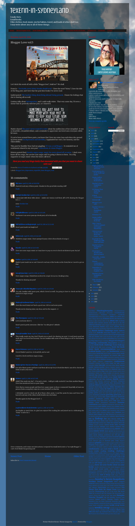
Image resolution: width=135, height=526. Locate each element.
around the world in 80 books (108, 328)
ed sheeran (115, 373)
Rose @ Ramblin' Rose (23, 334)
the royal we (102, 495)
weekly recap (114, 505)
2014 (92, 296)
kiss (123, 412)
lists (109, 419)
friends (91, 389)
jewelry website (119, 408)
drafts (119, 371)
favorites (114, 381)
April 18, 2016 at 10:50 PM (38, 195)
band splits (116, 336)
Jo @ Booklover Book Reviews (26, 408)
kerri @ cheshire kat (23, 195)
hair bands (106, 396)
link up (91, 419)
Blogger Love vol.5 (97, 203)
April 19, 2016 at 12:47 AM (30, 248)
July (94, 155)
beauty (122, 336)
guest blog (109, 395)
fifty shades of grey (102, 383)
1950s (100, 316)
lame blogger (45, 170)
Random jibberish (118, 446)
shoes (122, 462)
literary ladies (116, 419)
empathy (113, 375)
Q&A (111, 445)
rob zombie (105, 457)
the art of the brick (111, 491)
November (96, 144)
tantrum (116, 485)
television (118, 487)
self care (91, 462)
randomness (94, 449)
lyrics (103, 421)
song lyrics (107, 471)
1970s (107, 316)
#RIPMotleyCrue (93, 314)
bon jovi (91, 345)
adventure (98, 324)
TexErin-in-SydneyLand (39, 10)
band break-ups (108, 336)
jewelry (112, 408)
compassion (108, 361)
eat (101, 373)
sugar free (99, 477)
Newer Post (16, 456)
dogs (103, 371)
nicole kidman (98, 435)
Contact (109, 30)
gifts (97, 391)
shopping (91, 465)
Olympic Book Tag (94, 436)
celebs (105, 357)
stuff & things (105, 475)
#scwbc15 (112, 314)
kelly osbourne (101, 412)
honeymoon (104, 402)
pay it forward (104, 440)
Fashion (121, 379)
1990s (119, 316)
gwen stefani (98, 396)
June (94, 157)
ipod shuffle (102, 406)
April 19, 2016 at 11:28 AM (40, 334)
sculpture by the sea (111, 461)
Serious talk (96, 200)
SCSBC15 (102, 461)
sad (95, 459)
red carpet (116, 453)
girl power (109, 391)
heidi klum (100, 400)
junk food (99, 410)
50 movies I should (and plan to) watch (98, 252)
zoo (119, 513)
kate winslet (92, 412)
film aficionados (115, 383)
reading (103, 451)
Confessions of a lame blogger (50, 148)
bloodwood (121, 343)
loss (95, 421)
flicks (122, 385)
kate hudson (120, 410)
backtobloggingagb (118, 334)
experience (92, 379)
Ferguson (91, 383)
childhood (97, 359)
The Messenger (117, 493)
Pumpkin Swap (94, 445)
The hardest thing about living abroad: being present (42, 95)
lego (107, 414)
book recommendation (105, 349)
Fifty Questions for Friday (97, 280)
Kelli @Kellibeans (22, 213)
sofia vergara (114, 469)
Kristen (18, 378)
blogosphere (112, 343)
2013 (92, 299)
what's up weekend (101, 511)
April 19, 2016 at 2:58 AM (36, 273)
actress (100, 323)
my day (116, 431)
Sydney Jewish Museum (113, 483)
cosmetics (91, 363)
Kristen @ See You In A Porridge (27, 365)
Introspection (31, 102)
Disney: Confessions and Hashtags (98, 263)
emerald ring (93, 375)
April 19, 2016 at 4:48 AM (43, 302)
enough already (97, 377)
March (95, 285)
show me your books (103, 465)
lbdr (104, 414)
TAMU (111, 485)
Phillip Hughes (119, 440)
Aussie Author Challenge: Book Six (97, 219)
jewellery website (105, 408)
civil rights (92, 361)
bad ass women (94, 336)
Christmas (121, 359)
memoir (101, 424)
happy (113, 398)
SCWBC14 (121, 461)
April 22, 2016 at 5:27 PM (45, 408)
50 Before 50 (92, 30)
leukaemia (98, 416)
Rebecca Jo (19, 236)
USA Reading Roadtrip (57, 30)
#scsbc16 (104, 314)
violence (96, 503)
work (102, 513)
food (96, 387)
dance (90, 369)
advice (104, 324)
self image (98, 463)
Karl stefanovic (111, 410)
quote (122, 445)
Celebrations (99, 357)
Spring (118, 473)
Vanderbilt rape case (118, 501)
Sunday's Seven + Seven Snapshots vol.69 (98, 209)
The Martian (108, 493)
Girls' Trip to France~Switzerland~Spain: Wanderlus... (98, 226)
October (96, 147)
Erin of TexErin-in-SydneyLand (111, 82)
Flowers (91, 387)
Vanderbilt (108, 501)
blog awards (118, 338)
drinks (97, 373)
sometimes (100, 471)
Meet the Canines (112, 422)
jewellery (96, 408)
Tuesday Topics (113, 499)
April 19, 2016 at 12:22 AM (45, 224)
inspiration (105, 404)
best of (106, 338)
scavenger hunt (119, 459)
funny (102, 389)
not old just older (118, 435)
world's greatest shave (110, 513)
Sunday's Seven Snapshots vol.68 (97, 246)
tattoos (94, 487)
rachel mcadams (97, 446)
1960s (104, 316)
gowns (91, 395)
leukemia (104, 416)
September (97, 149)
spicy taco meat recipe (103, 473)
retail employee (115, 455)
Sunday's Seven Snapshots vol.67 (97, 275)
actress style (108, 323)
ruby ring (91, 459)
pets (112, 440)
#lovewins (110, 312)
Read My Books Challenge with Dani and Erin (98, 240)
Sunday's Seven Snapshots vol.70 (97, 185)
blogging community (98, 343)
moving (112, 429)
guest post (117, 395)
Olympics (103, 436)
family (115, 379)
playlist (98, 443)
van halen (102, 501)
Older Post (79, 456)
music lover (99, 431)
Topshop (118, 497)
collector (100, 361)
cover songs (105, 363)
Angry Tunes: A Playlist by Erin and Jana (98, 166)
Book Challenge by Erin (40, 30)
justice (105, 410)
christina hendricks (111, 359)
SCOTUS (91, 461)
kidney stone (111, 412)
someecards (92, 471)
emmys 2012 (107, 375)
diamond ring (116, 369)
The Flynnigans (21, 318)
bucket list (100, 353)
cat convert (113, 355)
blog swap (94, 340)
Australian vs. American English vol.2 (97, 269)
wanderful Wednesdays (106, 503)
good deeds (120, 393)
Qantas (115, 445)
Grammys (96, 395)
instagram (111, 404)
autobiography (93, 334)
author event (120, 332)
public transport (119, 443)
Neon (99, 433)
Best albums (92, 338)
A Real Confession (97, 196)
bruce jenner (92, 353)
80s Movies (118, 318)
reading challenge (116, 451)
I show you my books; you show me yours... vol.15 (97, 233)
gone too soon (103, 393)
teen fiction (110, 487)
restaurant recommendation (97, 455)
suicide (104, 477)
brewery (122, 351)
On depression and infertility (34, 140)
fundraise (97, 389)
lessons (111, 414)
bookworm (114, 351)
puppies (101, 445)
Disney (94, 371)
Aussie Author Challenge (102, 330)
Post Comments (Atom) (28, 460)
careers (91, 355)
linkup (99, 418)
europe (110, 377)
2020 (93, 131)
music (117, 429)
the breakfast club (98, 493)
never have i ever (106, 433)
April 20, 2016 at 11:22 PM (47, 365)
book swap (120, 349)
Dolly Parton (109, 371)
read (52, 170)
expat (115, 377)
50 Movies (101, 30)
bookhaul (92, 351)
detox (109, 369)
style (112, 475)
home (97, 402)
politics (108, 443)
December (96, 141)
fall (97, 379)
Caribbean (97, 355)
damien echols (120, 367)
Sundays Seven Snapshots (101, 481)
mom (107, 426)
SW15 (116, 481)
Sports (113, 473)
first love (118, 385)
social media (103, 469)
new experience (116, 433)
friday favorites (103, 387)
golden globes (93, 393)
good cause (112, 393)
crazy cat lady (114, 363)
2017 (92, 136)
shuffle (97, 467)
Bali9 (101, 336)
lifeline (122, 416)
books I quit (105, 351)
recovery (109, 453)
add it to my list (118, 323)
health (122, 398)
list (105, 419)
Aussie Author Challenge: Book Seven (97, 179)
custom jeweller (99, 367)
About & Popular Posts (23, 30)
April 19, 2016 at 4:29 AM (45, 289)
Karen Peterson (21, 349)
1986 (115, 316)
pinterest (92, 443)
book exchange (106, 347)
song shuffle (116, 471)
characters (111, 357)
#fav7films (92, 311)
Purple (107, 445)
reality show (103, 453)
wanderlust (117, 503)
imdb (99, 404)
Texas (114, 489)
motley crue (92, 429)
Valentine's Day (93, 501)
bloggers (121, 341)
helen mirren (108, 400)
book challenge (105, 345)
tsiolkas (103, 499)
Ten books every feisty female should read (34, 89)
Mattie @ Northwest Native (25, 302)
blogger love (20, 170)
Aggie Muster (118, 324)
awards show (107, 334)
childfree (91, 359)
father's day (93, 381)
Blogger (89, 522)
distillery (98, 371)
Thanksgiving (99, 491)
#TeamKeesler (93, 316)
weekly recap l (95, 510)
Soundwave (92, 473)
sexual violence (115, 462)
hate (117, 398)
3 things (94, 318)
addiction (92, 324)
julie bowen (92, 410)
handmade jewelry (102, 398)
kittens (91, 414)
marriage (96, 422)
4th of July (100, 318)
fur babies (108, 389)
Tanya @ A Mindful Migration (26, 289)
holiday (91, 402)
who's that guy (113, 511)
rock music (113, 457)
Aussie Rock (92, 332)
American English (99, 326)
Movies (107, 429)
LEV (108, 416)
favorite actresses (104, 381)
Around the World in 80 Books (75, 30)
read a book (113, 449)
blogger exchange (103, 340)
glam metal (117, 391)
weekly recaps (105, 510)
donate (115, 371)
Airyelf (74, 522)
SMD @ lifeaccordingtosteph (26, 224)
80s (113, 318)
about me (114, 321)
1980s (112, 317)
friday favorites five (117, 387)
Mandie (18, 248)
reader (96, 451)
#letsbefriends (93, 312)
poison (104, 443)
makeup (116, 421)
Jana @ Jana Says (22, 273)
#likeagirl (102, 312)
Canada (114, 353)
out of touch (103, 438)
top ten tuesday (109, 497)
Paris (113, 438)
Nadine (18, 259)
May (94, 160)
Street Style (95, 475)
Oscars (97, 438)
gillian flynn (102, 391)
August (95, 152)
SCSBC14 (96, 461)
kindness (118, 412)
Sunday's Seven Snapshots (109, 479)
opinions (91, 438)
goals (122, 391)
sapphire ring (110, 459)
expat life (37, 170)
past (119, 438)
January (95, 290)
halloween (113, 396)
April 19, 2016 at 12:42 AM (32, 236)
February (96, 287)
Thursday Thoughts (96, 497)
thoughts (120, 495)
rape (101, 449)
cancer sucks (120, 353)
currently (102, 365)
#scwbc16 (121, 314)
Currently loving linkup (112, 365)
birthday (111, 338)
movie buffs (100, 429)
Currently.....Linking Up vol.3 (98, 258)
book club (98, 347)
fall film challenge (105, 379)
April (94, 163)
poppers (112, 443)
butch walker (107, 353)
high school (120, 400)
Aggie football (110, 324)
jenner (117, 406)
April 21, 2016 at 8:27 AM (29, 378)
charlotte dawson (119, 357)
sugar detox (92, 477)
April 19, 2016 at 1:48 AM (29, 259)
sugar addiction (119, 475)
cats (119, 355)
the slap (109, 495)
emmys (100, 375)
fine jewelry (112, 385)
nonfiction (107, 435)
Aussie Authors (119, 331)
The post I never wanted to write (35, 129)
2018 (92, 133)
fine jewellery (103, 385)
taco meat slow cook (103, 485)
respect (122, 453)
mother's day (119, 426)
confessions (119, 361)
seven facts (106, 462)
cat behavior (105, 355)
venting (91, 503)
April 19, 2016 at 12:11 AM (36, 213)
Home (12, 30)
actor (96, 323)
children (103, 359)
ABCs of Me (106, 321)
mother (112, 426)
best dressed (100, 338)
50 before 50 (96, 215)
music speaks (109, 431)
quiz (119, 445)
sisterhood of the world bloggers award (111, 467)
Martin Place (103, 422)
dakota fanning (110, 367)
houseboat (113, 402)
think (114, 495)
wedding (106, 505)
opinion (121, 437)
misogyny (96, 426)
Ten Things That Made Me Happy (106, 488)
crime (96, 365)
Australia (100, 333)
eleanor (122, 373)
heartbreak (92, 400)
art (118, 328)
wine (119, 511)
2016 (92, 139)
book (97, 345)
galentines (121, 389)
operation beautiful (112, 436)
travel (98, 499)
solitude (122, 469)
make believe (109, 421)
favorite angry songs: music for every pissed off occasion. (50, 152)
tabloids (94, 485)
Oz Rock (109, 438)
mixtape (102, 426)
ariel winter (96, 328)
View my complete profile (98, 121)
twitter (122, 499)
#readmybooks (119, 312)
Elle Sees (19, 183)
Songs (122, 471)
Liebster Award (115, 416)
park (116, 438)
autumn (100, 334)
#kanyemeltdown (119, 311)
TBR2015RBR (102, 487)
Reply (18, 189)
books (98, 351)
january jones (111, 406)
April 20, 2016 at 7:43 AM (35, 349)
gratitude (102, 395)
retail (107, 455)
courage (97, 363)
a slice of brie (97, 321)
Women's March (95, 513)
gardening (92, 391)
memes (96, 424)
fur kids (115, 389)
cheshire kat (23, 204)
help (114, 400)
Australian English (110, 332)
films (97, 385)
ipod (96, 406)
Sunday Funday (111, 477)
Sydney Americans (100, 483)
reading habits (93, 453)
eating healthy (107, 373)
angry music (109, 326)
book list (115, 347)
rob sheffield (97, 457)
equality (105, 377)
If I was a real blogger (54, 146)
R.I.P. (90, 446)
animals (116, 326)
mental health (109, 424)
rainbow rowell (107, 446)
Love (98, 421)
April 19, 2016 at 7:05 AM (36, 318)
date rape (96, 369)
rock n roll (120, 457)
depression (29, 170)
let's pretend (118, 414)
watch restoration (98, 505)
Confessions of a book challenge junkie (98, 172)
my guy (120, 431)
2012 (92, 302)
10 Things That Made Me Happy (97, 191)
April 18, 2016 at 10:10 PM (30, 183)
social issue (93, 469)
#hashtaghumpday (105, 311)
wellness (113, 510)
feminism (121, 381)
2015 (92, 293)
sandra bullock (101, 459)
